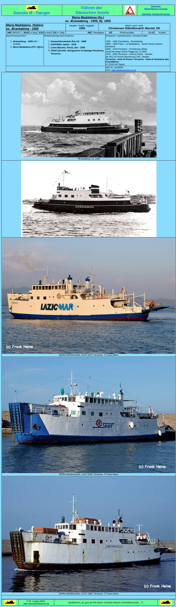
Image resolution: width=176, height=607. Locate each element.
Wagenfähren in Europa (156, 8)
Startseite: (156, 6)
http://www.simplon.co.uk (124, 70)
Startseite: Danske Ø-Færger (156, 14)
